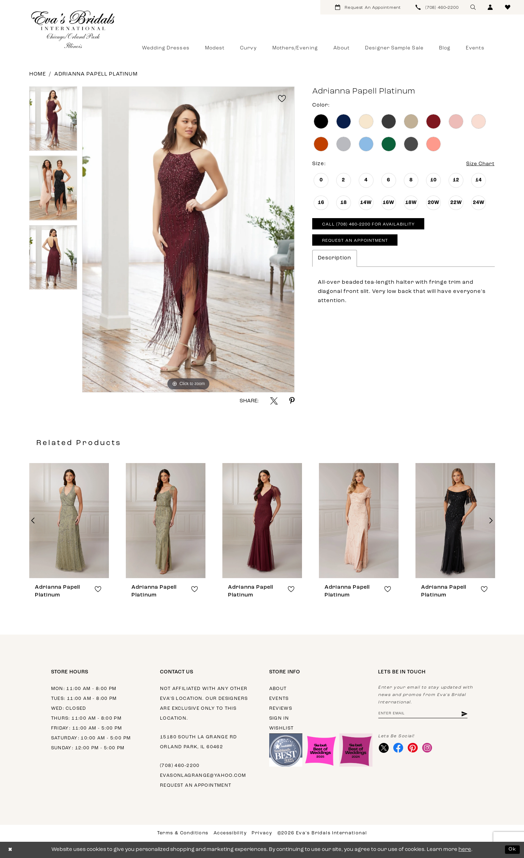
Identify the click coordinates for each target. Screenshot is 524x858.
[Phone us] (437, 7)
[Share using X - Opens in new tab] (274, 400)
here (464, 849)
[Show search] (473, 7)
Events (279, 698)
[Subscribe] (469, 714)
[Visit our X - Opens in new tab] (384, 748)
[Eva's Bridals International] (73, 29)
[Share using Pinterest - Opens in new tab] (292, 400)
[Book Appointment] (368, 7)
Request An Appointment (357, 243)
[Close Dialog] (10, 850)
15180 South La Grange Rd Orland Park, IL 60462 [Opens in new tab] (198, 742)
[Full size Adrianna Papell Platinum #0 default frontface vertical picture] (188, 239)
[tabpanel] (53, 121)
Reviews (280, 708)
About (278, 688)
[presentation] (69, 520)
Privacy (262, 833)
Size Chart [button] (479, 164)
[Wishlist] (507, 7)
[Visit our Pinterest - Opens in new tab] (414, 748)
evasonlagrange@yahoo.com (203, 775)
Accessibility (230, 833)
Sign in (279, 718)
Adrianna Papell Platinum (96, 74)
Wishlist (281, 728)
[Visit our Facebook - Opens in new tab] (399, 748)
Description (334, 260)
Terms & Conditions (183, 833)
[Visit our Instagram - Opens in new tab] (429, 748)
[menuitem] (368, 7)
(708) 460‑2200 (180, 765)
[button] (490, 7)
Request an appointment (196, 785)
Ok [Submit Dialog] (512, 849)
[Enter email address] (425, 714)
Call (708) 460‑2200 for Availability (371, 225)
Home (37, 74)
